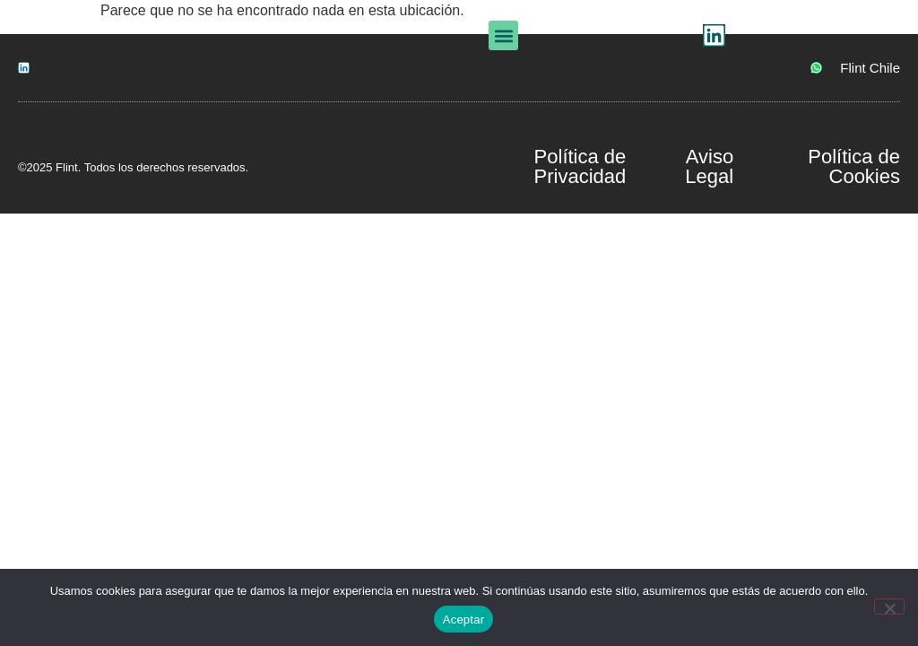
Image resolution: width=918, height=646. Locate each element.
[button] (600, 39)
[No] (889, 606)
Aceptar (464, 619)
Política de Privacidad (580, 166)
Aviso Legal (709, 166)
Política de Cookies (854, 166)
